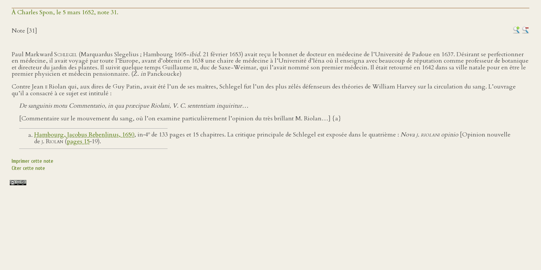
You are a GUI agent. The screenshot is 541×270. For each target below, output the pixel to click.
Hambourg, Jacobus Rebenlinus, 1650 (84, 135)
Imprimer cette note (32, 161)
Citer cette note (28, 168)
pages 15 (78, 141)
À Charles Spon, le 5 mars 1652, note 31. (65, 12)
